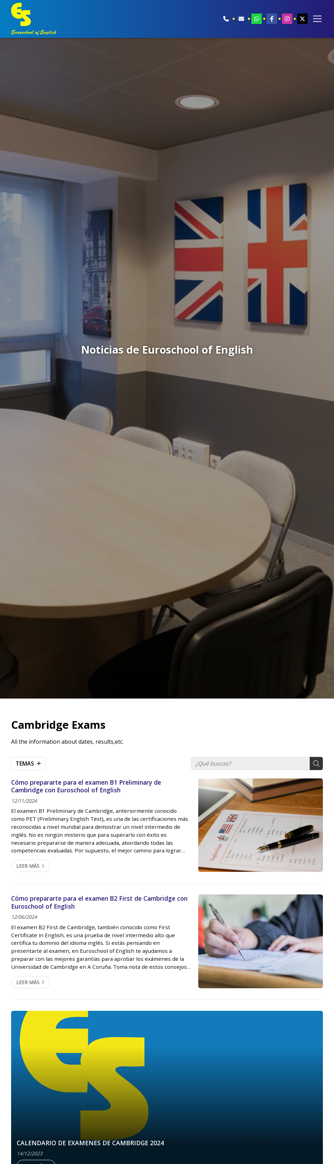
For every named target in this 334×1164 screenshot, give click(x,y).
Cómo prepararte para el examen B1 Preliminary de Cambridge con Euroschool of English (86, 786)
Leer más (28, 865)
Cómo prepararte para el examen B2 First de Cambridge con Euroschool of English (99, 902)
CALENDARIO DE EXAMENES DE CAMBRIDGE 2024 (90, 1143)
